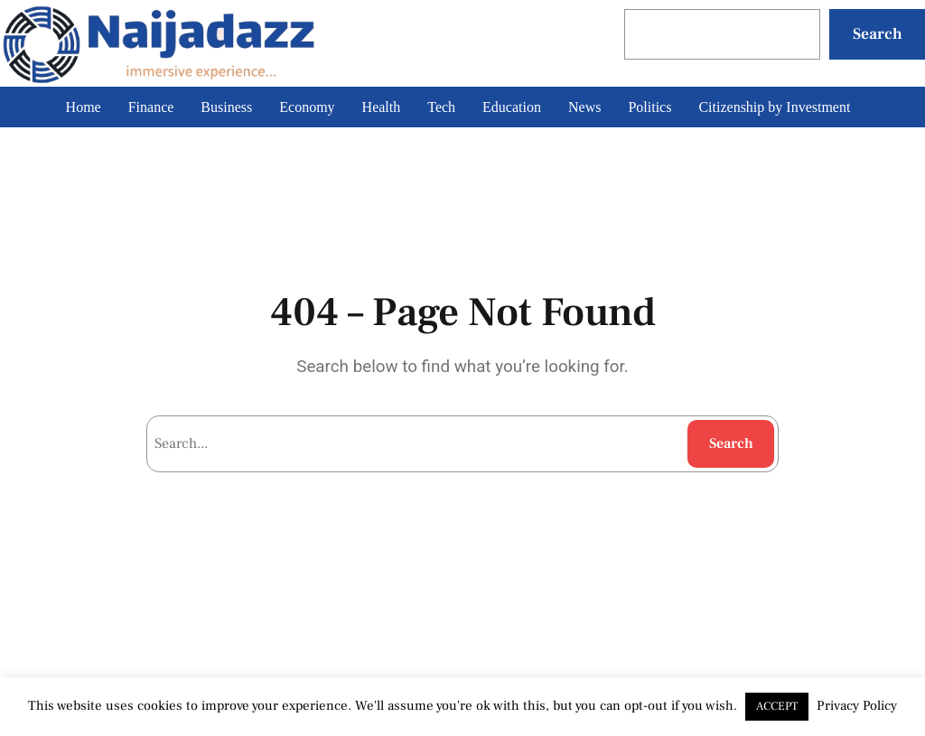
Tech (441, 107)
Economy (306, 107)
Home (83, 107)
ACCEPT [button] (777, 706)
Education (511, 107)
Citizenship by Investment (774, 107)
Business (226, 107)
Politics (649, 107)
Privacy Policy (857, 705)
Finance (151, 107)
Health (381, 107)
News (584, 107)
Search (877, 33)
